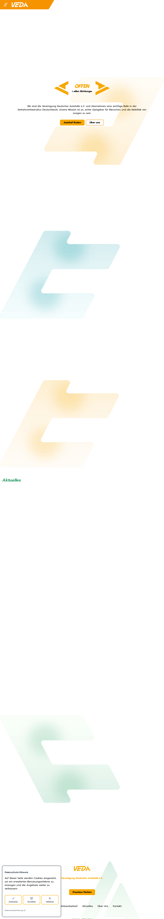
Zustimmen (13, 900)
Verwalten (31, 900)
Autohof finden (72, 122)
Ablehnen (50, 900)
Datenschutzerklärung (15, 910)
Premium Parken (82, 892)
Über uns (95, 122)
